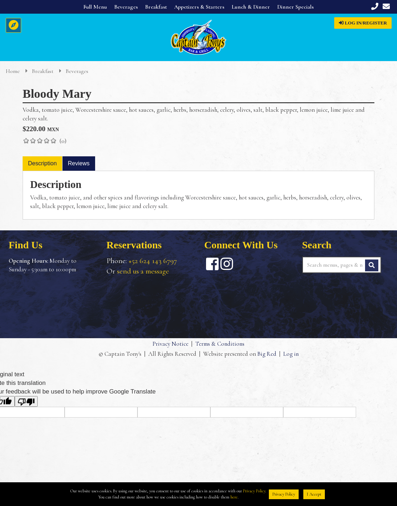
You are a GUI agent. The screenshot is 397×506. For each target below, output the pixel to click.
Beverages (126, 6)
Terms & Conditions (220, 344)
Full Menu (95, 6)
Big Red (266, 354)
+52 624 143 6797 (153, 260)
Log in (291, 354)
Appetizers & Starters (199, 6)
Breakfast (156, 6)
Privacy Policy (254, 490)
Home (13, 71)
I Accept (314, 494)
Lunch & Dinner (251, 6)
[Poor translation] (26, 401)
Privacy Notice (170, 344)
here (234, 497)
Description (42, 163)
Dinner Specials (295, 6)
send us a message (143, 271)
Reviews (78, 163)
